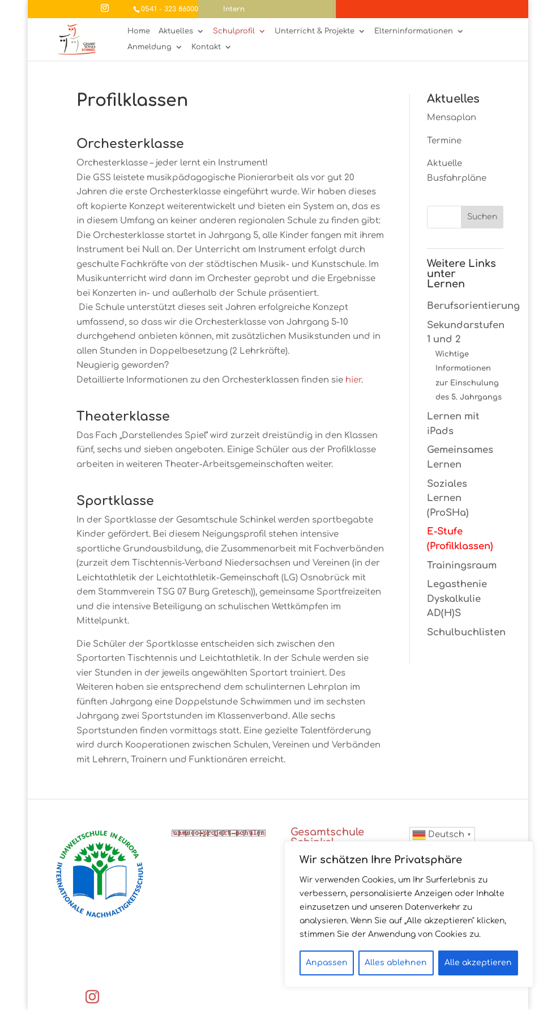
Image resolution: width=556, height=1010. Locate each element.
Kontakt (206, 47)
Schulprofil (234, 31)
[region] (408, 914)
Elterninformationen (413, 31)
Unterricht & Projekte (314, 31)
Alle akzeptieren (478, 962)
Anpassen (327, 962)
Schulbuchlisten (466, 632)
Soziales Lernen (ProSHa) (448, 498)
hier (353, 380)
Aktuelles (176, 31)
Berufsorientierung (473, 305)
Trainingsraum (462, 565)
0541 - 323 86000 (169, 9)
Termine (444, 141)
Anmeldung (149, 47)
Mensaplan (451, 117)
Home (138, 31)
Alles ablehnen (396, 962)
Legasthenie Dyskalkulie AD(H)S (457, 598)
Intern (234, 9)
